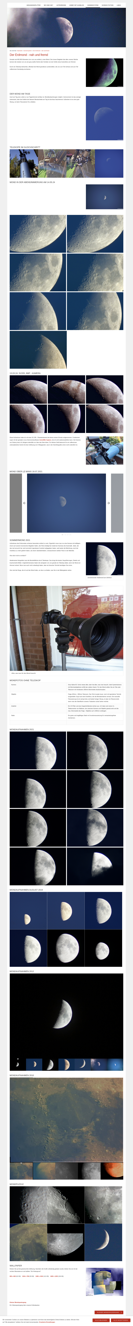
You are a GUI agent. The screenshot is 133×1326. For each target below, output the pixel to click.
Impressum (79, 1321)
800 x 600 (13, 1276)
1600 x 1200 (54, 1276)
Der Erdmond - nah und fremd (41, 50)
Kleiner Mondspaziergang (18, 1302)
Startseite (19, 50)
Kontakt (71, 1321)
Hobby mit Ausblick (76, 5)
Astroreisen (61, 5)
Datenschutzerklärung (58, 1321)
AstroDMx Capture (45, 440)
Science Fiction (107, 5)
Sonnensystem (92, 5)
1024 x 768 (25, 1276)
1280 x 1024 (39, 1276)
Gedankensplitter (34, 5)
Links (119, 5)
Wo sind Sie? (48, 5)
